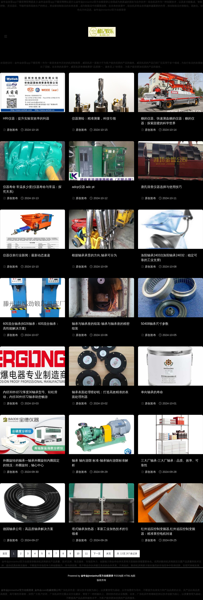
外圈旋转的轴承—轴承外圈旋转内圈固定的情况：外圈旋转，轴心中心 (31, 463)
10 (78, 553)
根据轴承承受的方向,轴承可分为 (94, 255)
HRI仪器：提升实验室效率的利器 (26, 118)
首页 (5, 553)
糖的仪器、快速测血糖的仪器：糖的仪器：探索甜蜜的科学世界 (167, 121)
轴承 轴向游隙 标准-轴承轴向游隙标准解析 (100, 463)
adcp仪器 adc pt (83, 187)
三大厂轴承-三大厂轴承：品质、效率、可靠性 (169, 463)
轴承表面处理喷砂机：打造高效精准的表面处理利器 (100, 394)
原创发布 (12, 129)
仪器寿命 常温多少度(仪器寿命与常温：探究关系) (32, 189)
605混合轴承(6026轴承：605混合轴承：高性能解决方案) (31, 326)
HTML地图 (129, 575)
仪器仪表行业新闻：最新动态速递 (26, 255)
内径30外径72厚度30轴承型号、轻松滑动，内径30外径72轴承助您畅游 (30, 394)
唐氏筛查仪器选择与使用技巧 (161, 187)
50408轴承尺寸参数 (155, 323)
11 (86, 553)
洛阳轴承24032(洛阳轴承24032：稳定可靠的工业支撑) (169, 258)
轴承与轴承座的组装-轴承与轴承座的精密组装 (100, 326)
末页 (108, 553)
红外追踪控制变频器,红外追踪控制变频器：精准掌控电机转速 (168, 531)
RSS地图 (118, 575)
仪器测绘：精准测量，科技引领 (94, 118)
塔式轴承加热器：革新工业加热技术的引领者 (100, 531)
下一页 (97, 553)
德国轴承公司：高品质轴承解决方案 (28, 529)
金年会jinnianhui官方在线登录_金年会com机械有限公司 (31, 590)
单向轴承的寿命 (152, 392)
